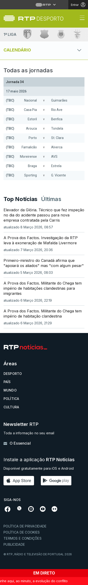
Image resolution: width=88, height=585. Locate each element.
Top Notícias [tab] (20, 199)
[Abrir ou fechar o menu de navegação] (80, 18)
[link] (41, 18)
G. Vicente (58, 175)
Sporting (30, 175)
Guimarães (59, 100)
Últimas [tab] (51, 199)
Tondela (57, 128)
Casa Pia (30, 110)
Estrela (56, 166)
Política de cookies (22, 532)
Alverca (56, 147)
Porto (33, 138)
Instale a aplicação (39, 460)
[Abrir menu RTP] (44, 4)
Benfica (56, 119)
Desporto (13, 374)
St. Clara (57, 138)
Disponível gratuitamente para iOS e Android (39, 468)
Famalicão (29, 147)
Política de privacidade (25, 526)
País (7, 382)
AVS (54, 156)
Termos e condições (23, 538)
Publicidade (14, 544)
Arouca (31, 128)
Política (11, 399)
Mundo (10, 390)
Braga (32, 166)
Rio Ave (56, 110)
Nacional (30, 100)
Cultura (11, 407)
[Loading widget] (44, 130)
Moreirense (28, 156)
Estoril (32, 119)
